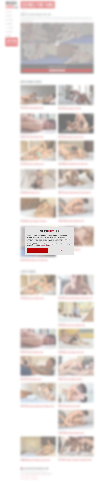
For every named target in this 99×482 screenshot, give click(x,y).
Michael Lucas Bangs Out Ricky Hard (69, 406)
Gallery (9, 23)
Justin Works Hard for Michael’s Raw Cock (33, 221)
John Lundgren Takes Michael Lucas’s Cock (71, 352)
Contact (9, 27)
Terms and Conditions (25, 476)
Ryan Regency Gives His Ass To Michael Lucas (71, 325)
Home (8, 11)
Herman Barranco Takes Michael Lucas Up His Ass (35, 460)
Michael (11, 4)
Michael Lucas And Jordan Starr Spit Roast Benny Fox (74, 193)
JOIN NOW (11, 41)
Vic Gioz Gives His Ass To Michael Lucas (32, 164)
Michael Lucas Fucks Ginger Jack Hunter (70, 379)
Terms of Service (45, 245)
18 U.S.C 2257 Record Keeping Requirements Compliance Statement (35, 474)
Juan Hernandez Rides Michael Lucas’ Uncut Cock (73, 164)
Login (8, 35)
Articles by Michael (24, 479)
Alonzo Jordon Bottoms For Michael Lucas (71, 221)
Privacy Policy (34, 476)
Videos (9, 19)
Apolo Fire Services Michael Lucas (30, 379)
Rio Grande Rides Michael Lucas (29, 193)
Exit (61, 250)
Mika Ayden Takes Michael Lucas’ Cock (69, 109)
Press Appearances (34, 479)
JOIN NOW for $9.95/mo (57, 70)
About (8, 15)
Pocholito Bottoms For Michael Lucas (31, 137)
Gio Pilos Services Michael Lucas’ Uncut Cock (34, 260)
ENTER (37, 250)
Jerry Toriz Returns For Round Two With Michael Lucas (37, 406)
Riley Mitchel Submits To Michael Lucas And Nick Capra (75, 460)
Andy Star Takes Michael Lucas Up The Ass (71, 137)
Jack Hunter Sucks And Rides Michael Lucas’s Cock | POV (75, 298)
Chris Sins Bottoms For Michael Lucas (31, 108)
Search (9, 31)
